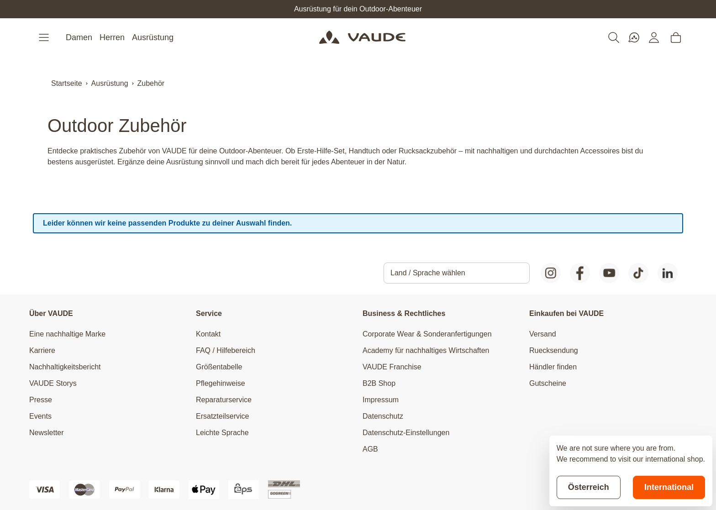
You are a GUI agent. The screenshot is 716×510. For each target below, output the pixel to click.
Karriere (42, 350)
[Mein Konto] (654, 37)
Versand (542, 334)
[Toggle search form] (613, 37)
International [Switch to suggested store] (669, 487)
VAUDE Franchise (392, 367)
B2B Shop (379, 383)
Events (40, 416)
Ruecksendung (553, 350)
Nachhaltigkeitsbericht (65, 367)
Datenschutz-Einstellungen (406, 432)
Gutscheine (547, 383)
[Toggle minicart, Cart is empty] (676, 37)
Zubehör (151, 83)
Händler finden (553, 367)
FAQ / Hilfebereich (225, 350)
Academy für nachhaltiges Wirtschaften (426, 350)
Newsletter (46, 432)
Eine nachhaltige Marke (67, 334)
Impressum (381, 400)
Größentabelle (219, 367)
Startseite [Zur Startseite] (66, 83)
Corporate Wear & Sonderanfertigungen (427, 334)
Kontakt (208, 334)
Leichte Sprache (222, 432)
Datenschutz (383, 416)
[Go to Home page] (362, 37)
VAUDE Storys (53, 383)
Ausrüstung (153, 37)
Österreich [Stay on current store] (588, 487)
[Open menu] (45, 37)
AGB (370, 449)
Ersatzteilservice (222, 416)
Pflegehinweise (220, 383)
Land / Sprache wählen (427, 273)
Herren (112, 37)
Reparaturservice (224, 400)
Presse (40, 400)
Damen (79, 37)
